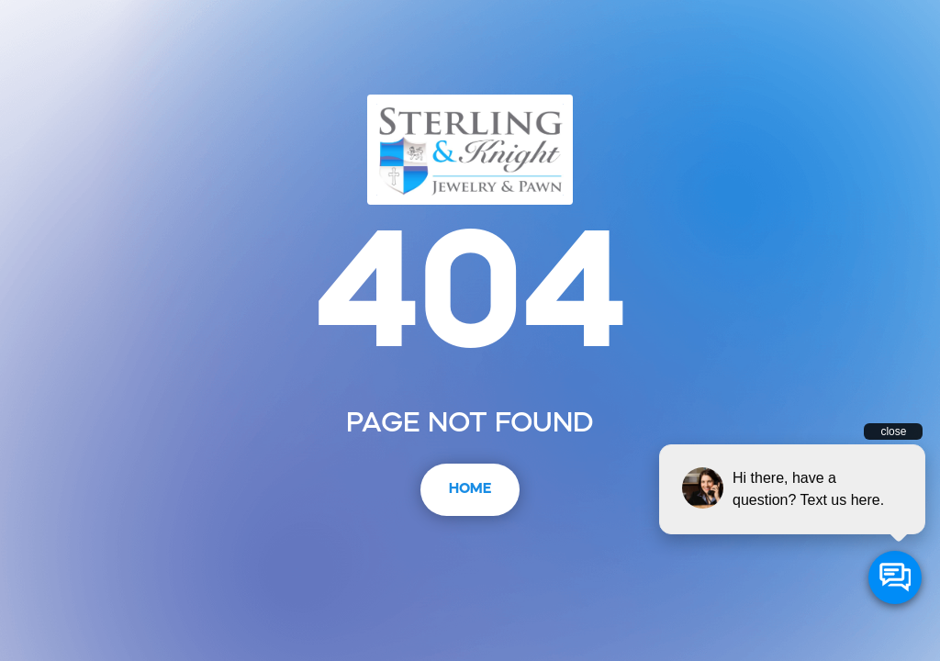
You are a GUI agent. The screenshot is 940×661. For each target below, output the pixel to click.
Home (470, 489)
